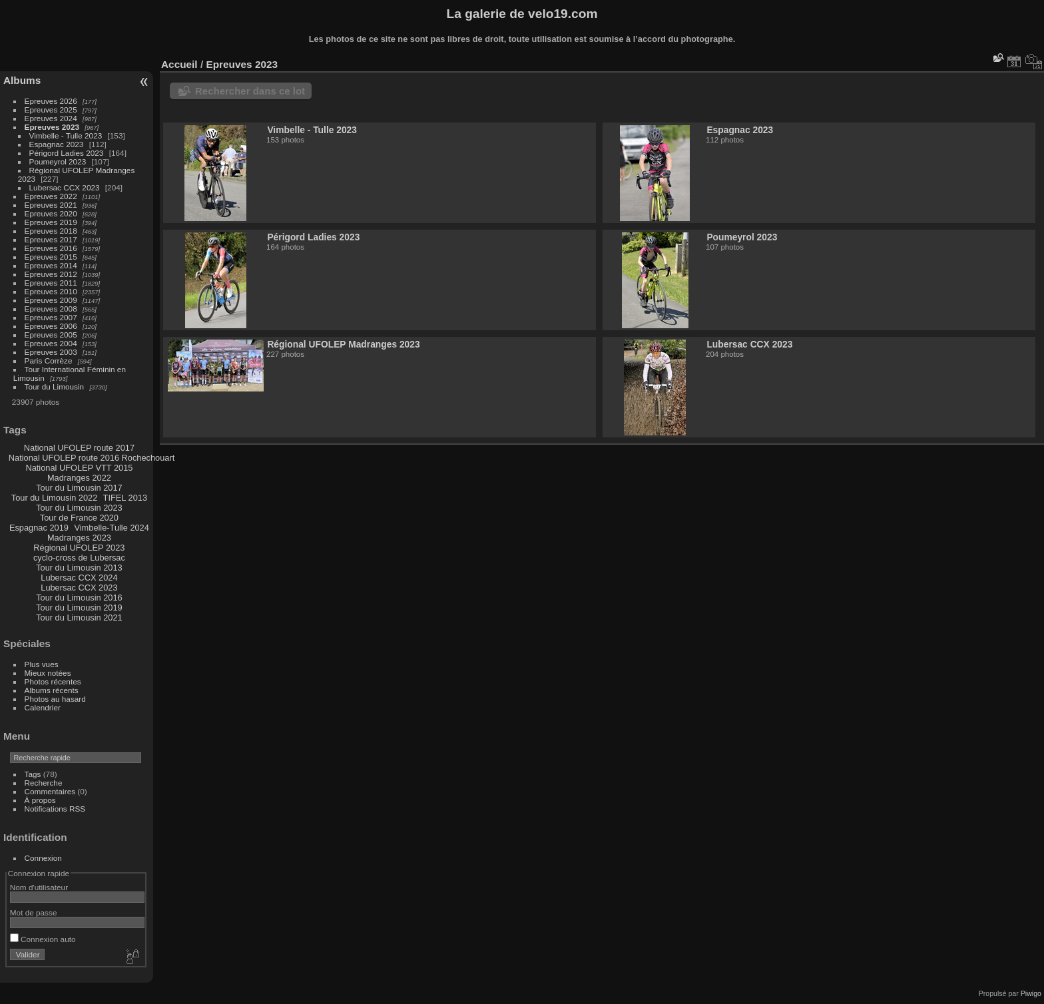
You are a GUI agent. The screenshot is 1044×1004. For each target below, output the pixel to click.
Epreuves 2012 (51, 274)
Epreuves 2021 (51, 204)
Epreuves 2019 (51, 222)
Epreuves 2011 (51, 282)
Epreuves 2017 (51, 239)
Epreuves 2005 (51, 334)
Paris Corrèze (49, 360)
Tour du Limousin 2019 (79, 608)
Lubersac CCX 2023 (64, 187)
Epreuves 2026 (51, 101)
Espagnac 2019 (39, 528)
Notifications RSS (55, 808)
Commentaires (50, 791)
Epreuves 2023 (52, 127)
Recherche (44, 782)
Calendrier (43, 707)
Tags (33, 774)
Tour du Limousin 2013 (79, 568)
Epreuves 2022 (51, 196)
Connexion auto (43, 939)
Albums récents (52, 690)
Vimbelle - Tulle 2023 (66, 135)
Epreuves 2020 (51, 213)
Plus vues (42, 664)
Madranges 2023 (79, 538)
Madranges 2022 (79, 478)
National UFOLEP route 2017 (79, 448)
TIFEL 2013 (125, 498)
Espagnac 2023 (56, 144)
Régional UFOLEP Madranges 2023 (343, 344)
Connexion (43, 858)
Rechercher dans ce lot (250, 91)
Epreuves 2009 (51, 300)
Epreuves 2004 (51, 343)
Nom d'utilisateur (39, 887)
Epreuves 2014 (51, 265)
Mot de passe (33, 912)
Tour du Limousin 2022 (54, 498)
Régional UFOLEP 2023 (79, 548)
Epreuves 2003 (51, 352)
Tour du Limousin (55, 386)
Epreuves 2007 (51, 317)
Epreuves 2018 (51, 230)
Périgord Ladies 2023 (66, 152)
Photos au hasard (55, 698)
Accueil (179, 64)
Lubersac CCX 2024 (79, 578)
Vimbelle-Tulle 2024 (111, 528)
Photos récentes (53, 681)
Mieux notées (48, 672)
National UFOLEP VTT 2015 (78, 468)
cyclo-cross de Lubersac (79, 558)
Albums (22, 80)
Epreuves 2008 (51, 308)
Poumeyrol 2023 (58, 161)
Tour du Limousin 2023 (79, 508)
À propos (40, 800)
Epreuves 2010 (51, 291)
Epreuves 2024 (51, 118)
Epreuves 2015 (51, 256)
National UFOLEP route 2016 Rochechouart (91, 458)
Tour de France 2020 (79, 518)
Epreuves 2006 (51, 326)
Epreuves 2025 (51, 109)
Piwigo (1031, 993)
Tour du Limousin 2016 (79, 598)
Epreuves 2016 (51, 248)
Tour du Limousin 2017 (79, 488)
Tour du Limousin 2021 (79, 618)
